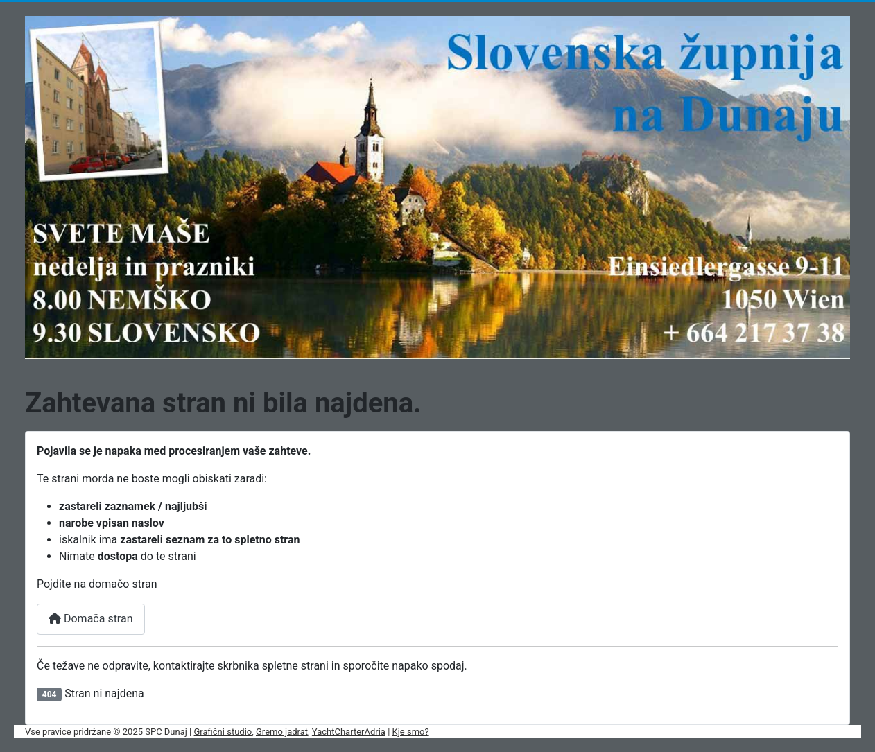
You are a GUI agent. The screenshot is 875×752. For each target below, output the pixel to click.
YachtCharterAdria (348, 731)
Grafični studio (223, 731)
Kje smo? (410, 731)
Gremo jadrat (282, 731)
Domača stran (91, 618)
